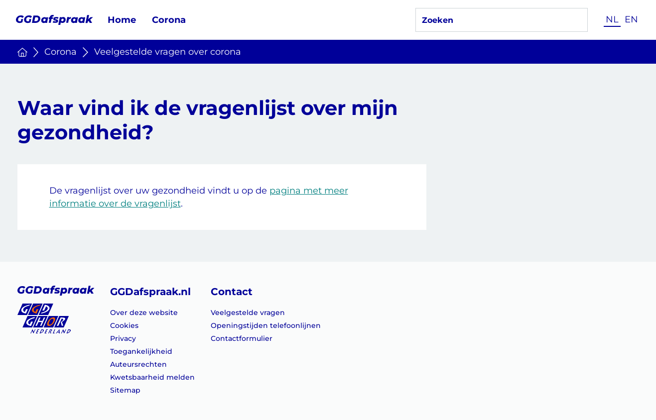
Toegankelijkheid (141, 351)
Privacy (123, 338)
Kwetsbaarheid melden (152, 377)
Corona (169, 19)
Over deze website (144, 312)
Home (122, 19)
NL (612, 19)
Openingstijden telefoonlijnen (266, 325)
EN (631, 19)
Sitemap (125, 390)
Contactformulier (241, 338)
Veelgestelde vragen (248, 312)
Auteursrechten (138, 364)
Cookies (124, 325)
